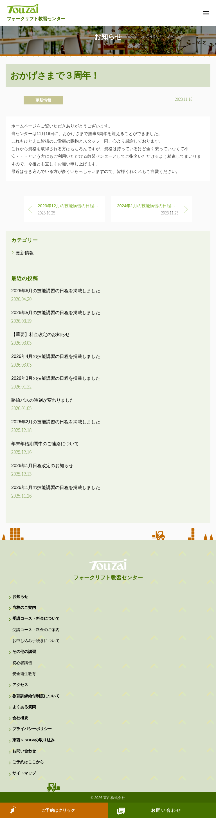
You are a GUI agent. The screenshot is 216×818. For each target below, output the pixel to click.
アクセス (20, 685)
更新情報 (43, 100)
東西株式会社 (114, 798)
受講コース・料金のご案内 (36, 630)
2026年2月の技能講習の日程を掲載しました (55, 421)
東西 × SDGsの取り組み (33, 740)
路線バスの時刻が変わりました (42, 400)
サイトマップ (24, 773)
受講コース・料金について (36, 618)
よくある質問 (24, 707)
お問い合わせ (166, 810)
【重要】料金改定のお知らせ (40, 334)
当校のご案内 (24, 607)
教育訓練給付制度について (36, 696)
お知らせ (20, 597)
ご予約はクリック (58, 810)
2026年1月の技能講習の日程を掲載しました (55, 487)
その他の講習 (24, 652)
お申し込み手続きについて (36, 641)
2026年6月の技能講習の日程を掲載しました (55, 290)
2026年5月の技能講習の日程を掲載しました (55, 312)
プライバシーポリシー (32, 729)
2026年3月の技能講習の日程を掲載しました (55, 378)
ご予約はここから (28, 762)
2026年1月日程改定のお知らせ (42, 465)
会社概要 (20, 718)
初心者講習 (22, 663)
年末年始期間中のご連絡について (45, 443)
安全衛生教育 (24, 674)
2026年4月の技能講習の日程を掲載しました (55, 356)
